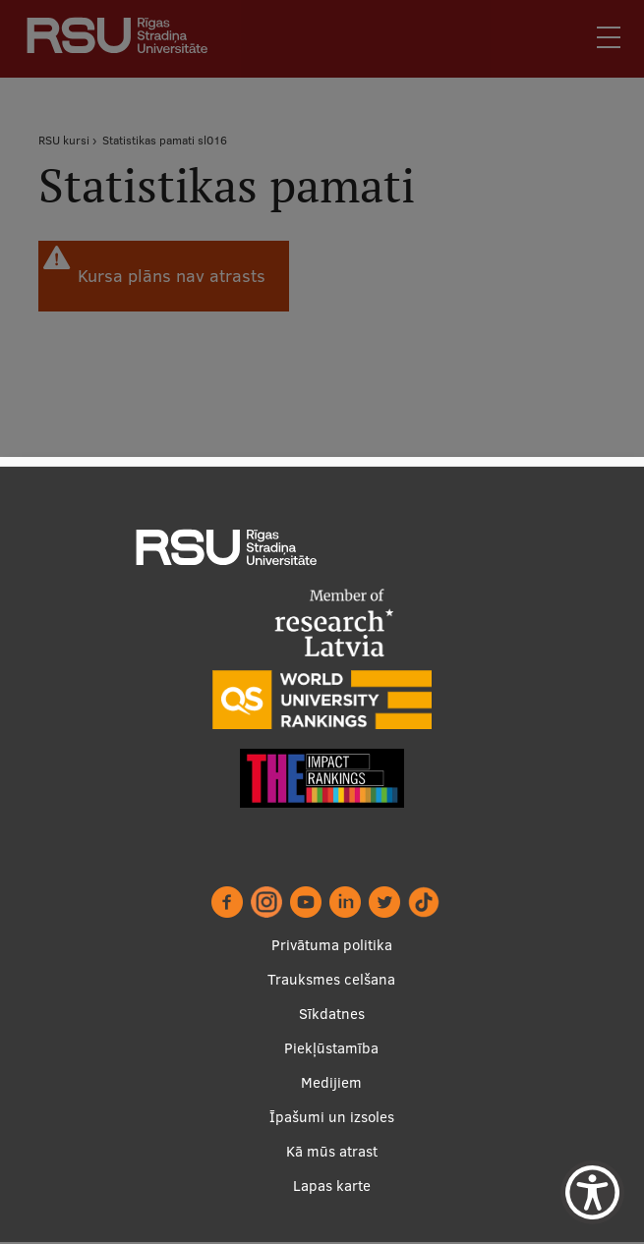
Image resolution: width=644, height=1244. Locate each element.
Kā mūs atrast (332, 1152)
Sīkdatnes (332, 1014)
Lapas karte (332, 1186)
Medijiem (331, 1083)
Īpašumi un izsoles (331, 1117)
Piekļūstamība (331, 1049)
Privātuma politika (331, 945)
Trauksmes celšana (331, 980)
